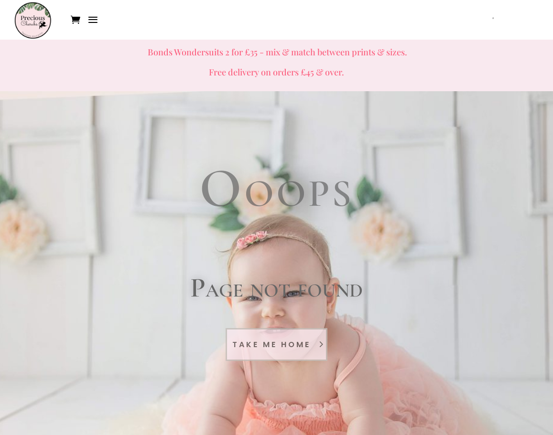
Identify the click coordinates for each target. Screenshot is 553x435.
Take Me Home (271, 344)
